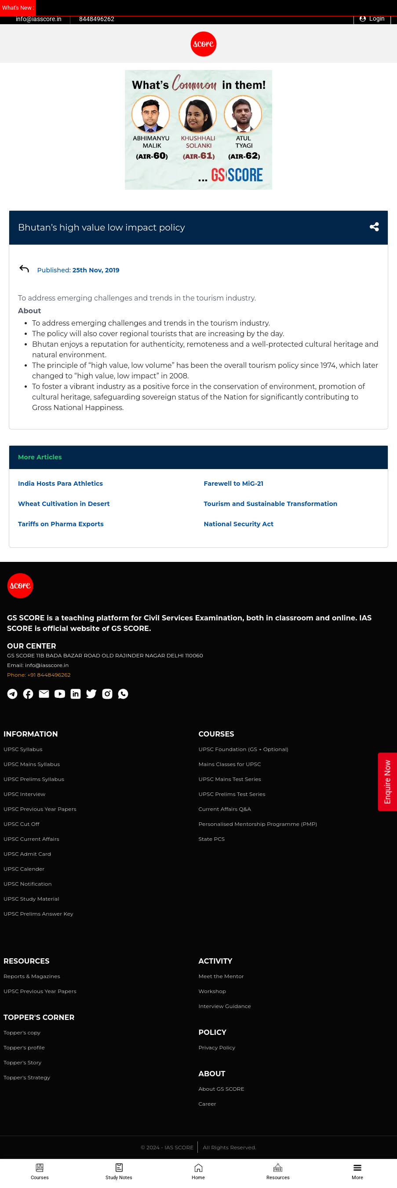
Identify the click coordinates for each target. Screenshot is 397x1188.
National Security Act (239, 524)
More (357, 1172)
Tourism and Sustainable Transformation (271, 504)
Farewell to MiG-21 (234, 484)
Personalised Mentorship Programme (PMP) (258, 824)
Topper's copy (22, 1032)
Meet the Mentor (221, 976)
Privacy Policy (217, 1047)
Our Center (31, 646)
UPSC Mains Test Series (230, 779)
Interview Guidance (225, 1006)
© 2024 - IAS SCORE (167, 1147)
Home (198, 1172)
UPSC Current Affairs (31, 839)
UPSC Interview (24, 794)
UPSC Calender (24, 868)
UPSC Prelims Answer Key (38, 913)
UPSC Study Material (31, 898)
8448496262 (96, 18)
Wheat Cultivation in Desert (64, 504)
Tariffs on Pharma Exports (61, 524)
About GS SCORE (221, 1088)
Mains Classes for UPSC (230, 764)
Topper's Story (22, 1062)
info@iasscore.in (39, 18)
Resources (278, 1172)
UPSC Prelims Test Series (232, 794)
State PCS (212, 839)
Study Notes (119, 1172)
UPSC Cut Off (21, 824)
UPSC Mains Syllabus (32, 764)
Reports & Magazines (32, 976)
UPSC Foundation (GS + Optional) (244, 749)
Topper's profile (24, 1047)
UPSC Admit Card (27, 854)
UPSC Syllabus (23, 749)
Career (207, 1103)
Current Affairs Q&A (225, 809)
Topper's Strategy (27, 1077)
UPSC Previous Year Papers (40, 809)
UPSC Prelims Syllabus (34, 779)
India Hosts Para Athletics (60, 484)
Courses (40, 1172)
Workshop (212, 991)
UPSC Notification (28, 883)
